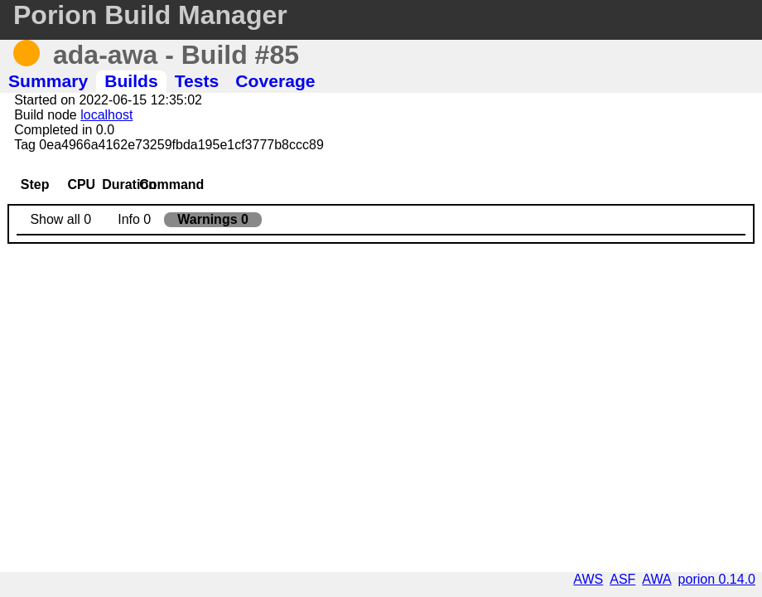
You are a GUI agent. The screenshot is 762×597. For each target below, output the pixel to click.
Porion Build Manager (150, 15)
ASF (622, 579)
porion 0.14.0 (716, 579)
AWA (656, 579)
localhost (106, 115)
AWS (588, 579)
